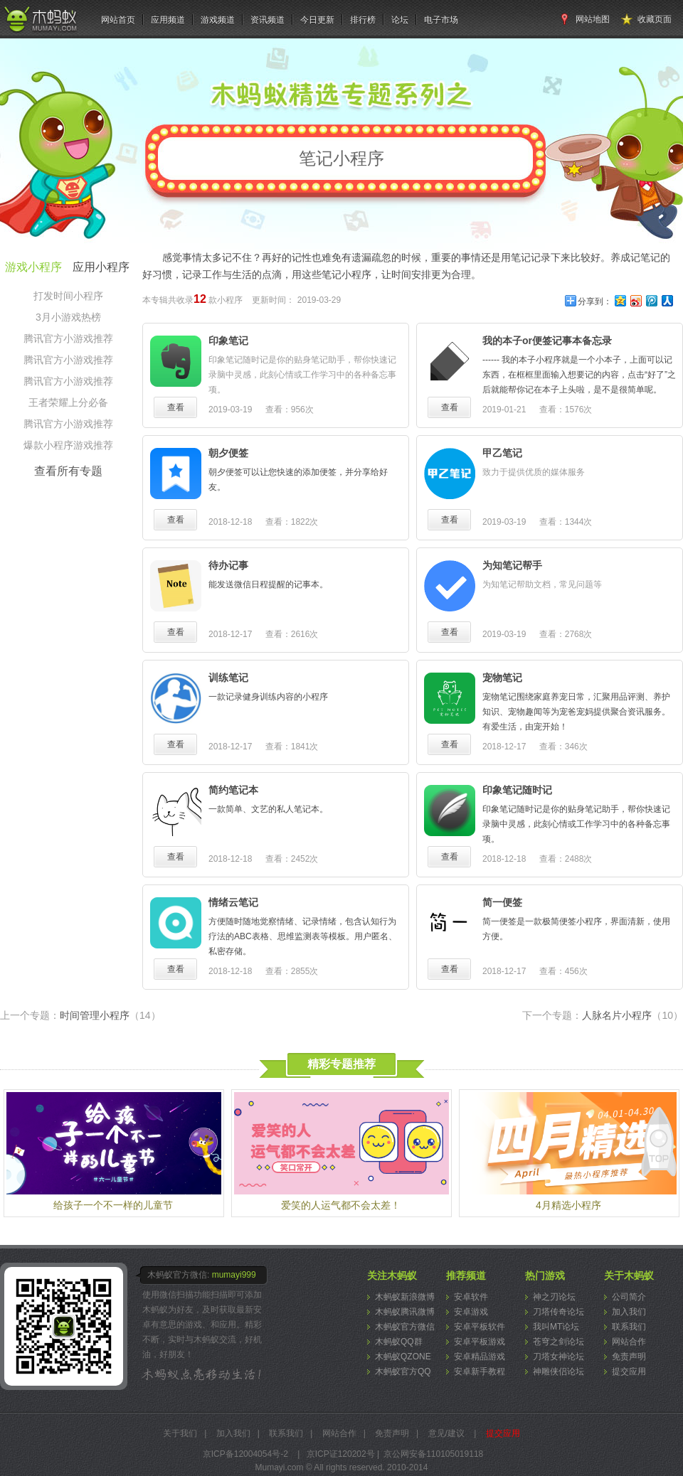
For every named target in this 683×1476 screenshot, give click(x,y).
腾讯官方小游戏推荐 (68, 338)
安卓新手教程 (479, 1371)
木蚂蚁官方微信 (405, 1327)
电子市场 (441, 20)
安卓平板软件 (479, 1327)
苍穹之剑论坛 (558, 1342)
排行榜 (363, 20)
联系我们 (629, 1327)
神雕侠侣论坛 (558, 1371)
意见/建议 (446, 1433)
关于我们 (180, 1433)
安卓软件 (471, 1297)
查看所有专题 (68, 471)
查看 (175, 407)
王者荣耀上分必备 (68, 402)
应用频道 (168, 20)
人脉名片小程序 (632, 1015)
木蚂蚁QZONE (403, 1357)
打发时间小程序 (68, 295)
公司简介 (629, 1297)
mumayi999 (234, 1275)
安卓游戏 (471, 1312)
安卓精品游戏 (479, 1357)
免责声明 (629, 1357)
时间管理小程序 (110, 1015)
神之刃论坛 (554, 1297)
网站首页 (118, 20)
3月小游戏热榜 (68, 317)
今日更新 (317, 20)
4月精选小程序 (568, 1205)
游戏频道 (218, 20)
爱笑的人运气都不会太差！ (341, 1205)
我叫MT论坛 (556, 1327)
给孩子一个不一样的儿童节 (113, 1205)
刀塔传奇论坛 (558, 1312)
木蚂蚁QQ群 (399, 1342)
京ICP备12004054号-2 (245, 1454)
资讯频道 (267, 20)
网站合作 (629, 1342)
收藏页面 (654, 19)
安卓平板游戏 (479, 1342)
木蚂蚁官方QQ (403, 1371)
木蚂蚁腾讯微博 (405, 1312)
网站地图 (593, 19)
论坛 (399, 20)
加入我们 (629, 1312)
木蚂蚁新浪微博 (405, 1297)
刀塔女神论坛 (558, 1357)
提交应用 (629, 1371)
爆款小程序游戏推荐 (68, 445)
